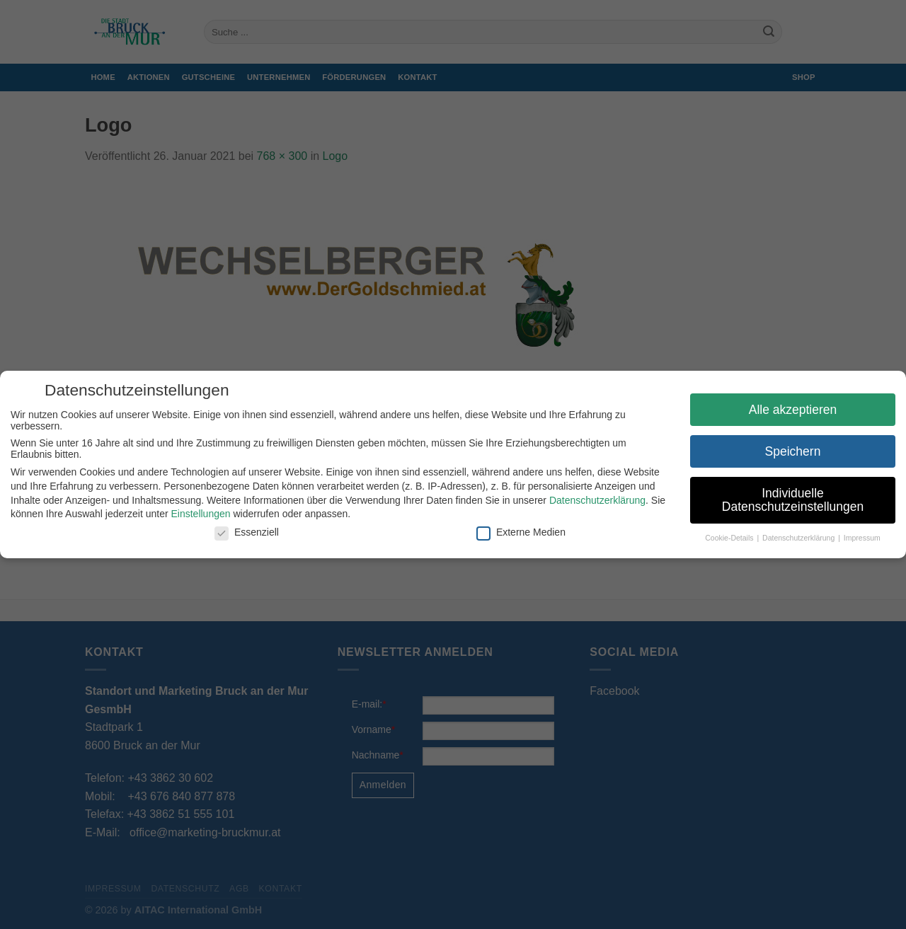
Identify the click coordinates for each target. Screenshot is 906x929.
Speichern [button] (793, 451)
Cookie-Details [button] (730, 537)
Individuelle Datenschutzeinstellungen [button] (793, 500)
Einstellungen (200, 513)
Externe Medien (521, 532)
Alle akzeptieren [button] (793, 410)
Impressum (862, 537)
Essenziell (246, 532)
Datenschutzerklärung (597, 500)
